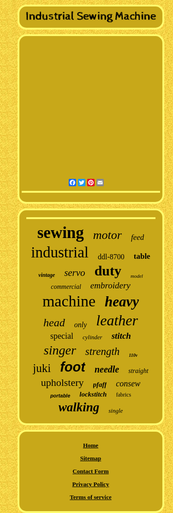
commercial (66, 286)
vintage (46, 275)
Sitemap (90, 458)
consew (128, 383)
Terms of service (91, 497)
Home (90, 445)
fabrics (123, 394)
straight (138, 370)
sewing (60, 233)
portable (60, 395)
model (137, 276)
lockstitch (93, 394)
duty (108, 270)
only (80, 325)
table (142, 256)
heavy (122, 301)
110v (133, 355)
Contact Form (90, 471)
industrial (60, 252)
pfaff (100, 384)
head (54, 323)
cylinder (92, 337)
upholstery (62, 382)
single (115, 410)
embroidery (110, 285)
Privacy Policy (90, 484)
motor (107, 235)
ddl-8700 (111, 257)
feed (137, 237)
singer (60, 350)
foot (72, 367)
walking (79, 407)
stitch (121, 336)
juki (42, 368)
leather (117, 320)
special (61, 336)
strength (102, 351)
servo (74, 272)
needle (107, 369)
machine (68, 301)
